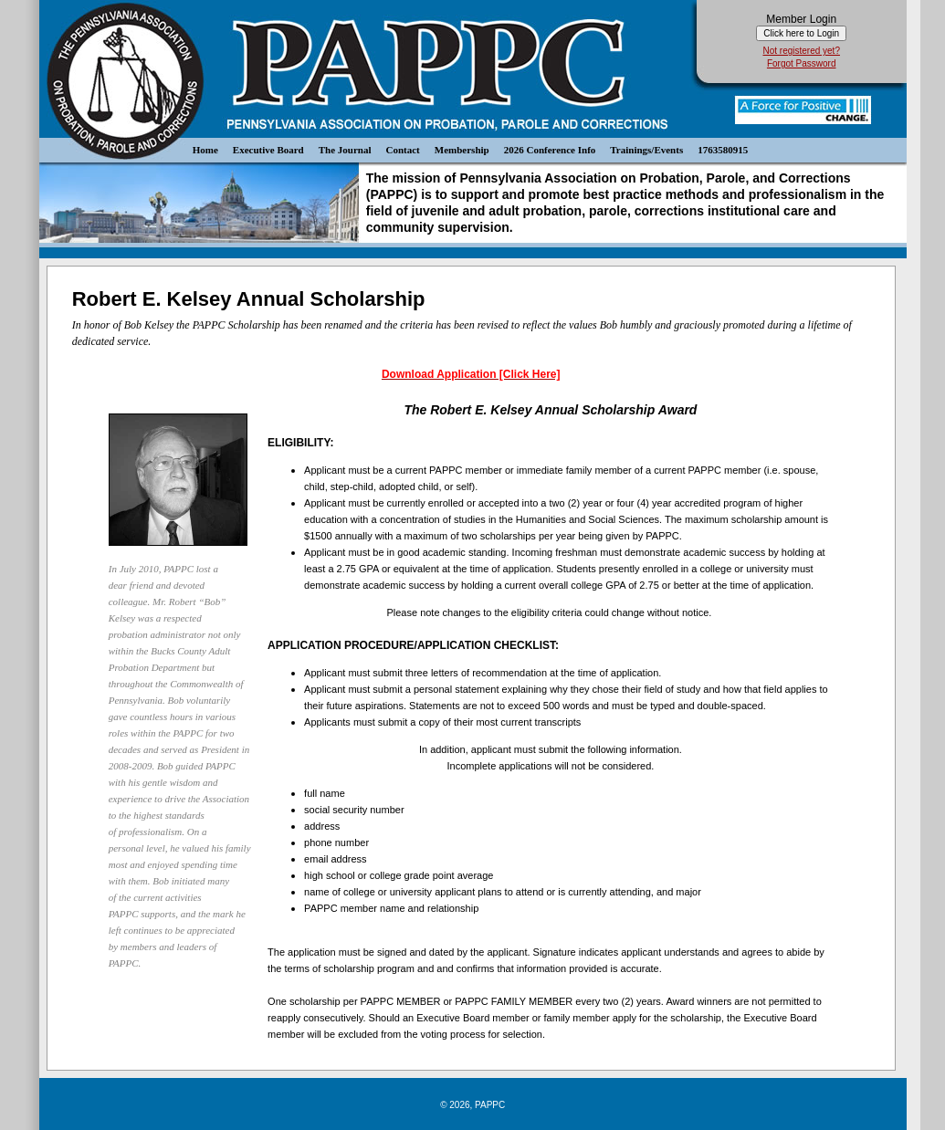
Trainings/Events (646, 149)
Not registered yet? (801, 51)
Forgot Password (801, 63)
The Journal (345, 149)
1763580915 (723, 149)
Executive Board (268, 149)
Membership (462, 149)
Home (205, 149)
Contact (403, 149)
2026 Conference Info (550, 149)
